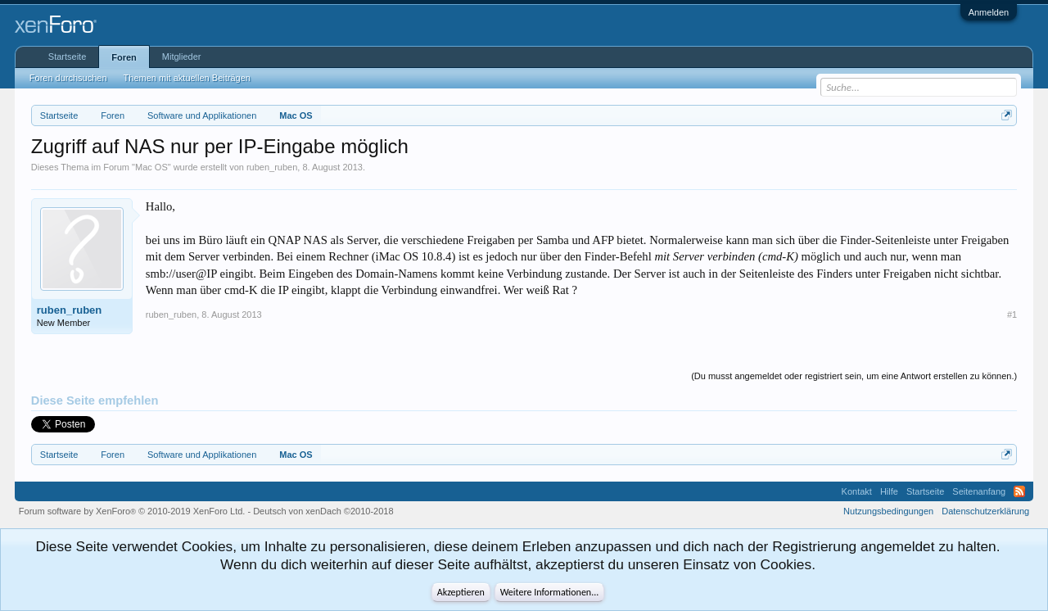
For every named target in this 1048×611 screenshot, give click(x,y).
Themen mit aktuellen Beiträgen (187, 78)
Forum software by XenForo (132, 511)
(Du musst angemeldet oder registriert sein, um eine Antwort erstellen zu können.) (854, 376)
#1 (1012, 314)
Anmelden (989, 12)
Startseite (67, 56)
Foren (124, 57)
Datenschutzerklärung (985, 511)
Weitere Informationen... (549, 592)
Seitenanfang (978, 491)
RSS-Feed (1019, 491)
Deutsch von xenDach (323, 511)
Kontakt (857, 491)
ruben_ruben (271, 167)
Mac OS (151, 167)
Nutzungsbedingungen (888, 511)
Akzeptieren (461, 592)
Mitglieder (181, 56)
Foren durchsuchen (68, 78)
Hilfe (889, 491)
